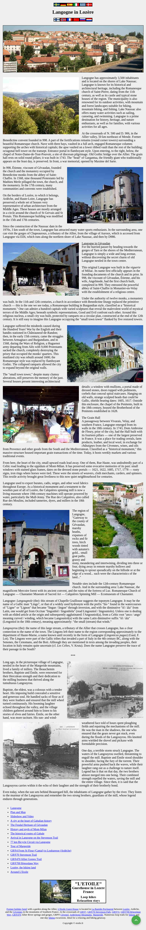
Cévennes (17, 912)
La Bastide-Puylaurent (102, 909)
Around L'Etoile (19, 871)
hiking (132, 914)
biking (52, 918)
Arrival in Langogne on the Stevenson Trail (34, 837)
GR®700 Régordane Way (24, 863)
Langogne (15, 807)
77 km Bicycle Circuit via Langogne (30, 842)
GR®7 (83, 912)
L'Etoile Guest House (68, 909)
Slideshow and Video (22, 816)
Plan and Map (18, 812)
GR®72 (115, 912)
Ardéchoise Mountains (81, 914)
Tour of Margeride (20, 846)
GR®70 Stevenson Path (99, 912)
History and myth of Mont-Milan (28, 829)
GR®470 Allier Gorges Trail (26, 859)
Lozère (126, 909)
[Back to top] (136, 920)
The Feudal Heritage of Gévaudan (29, 824)
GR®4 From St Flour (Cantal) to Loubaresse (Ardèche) (40, 850)
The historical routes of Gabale (27, 833)
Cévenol (64, 914)
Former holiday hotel (16, 909)
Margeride (98, 914)
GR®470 (16, 914)
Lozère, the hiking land (23, 867)
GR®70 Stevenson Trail (23, 854)
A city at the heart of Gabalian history (31, 820)
